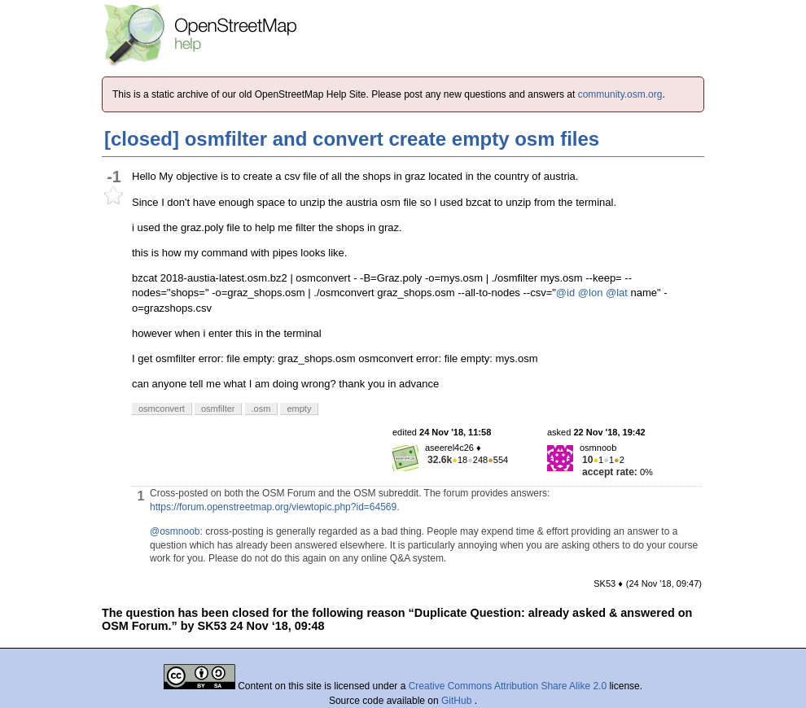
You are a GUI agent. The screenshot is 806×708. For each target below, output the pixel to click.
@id (565, 292)
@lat (617, 292)
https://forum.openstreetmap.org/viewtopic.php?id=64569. (275, 507)
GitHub (458, 700)
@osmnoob (175, 531)
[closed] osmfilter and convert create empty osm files (351, 139)
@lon (590, 292)
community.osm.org (620, 94)
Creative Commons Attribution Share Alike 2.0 (508, 686)
